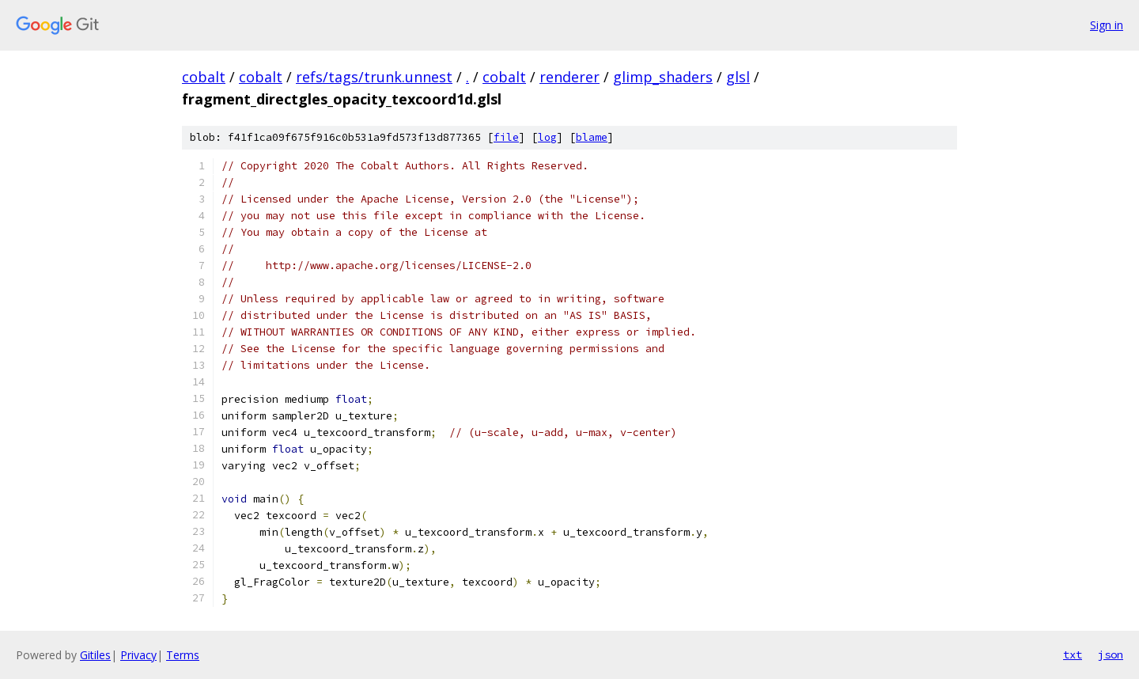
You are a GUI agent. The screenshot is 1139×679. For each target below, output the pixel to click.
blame (591, 137)
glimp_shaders (663, 76)
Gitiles (95, 654)
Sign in (1106, 24)
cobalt (203, 76)
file (506, 137)
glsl (738, 76)
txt (1072, 654)
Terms (182, 654)
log (547, 137)
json (1110, 654)
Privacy (138, 654)
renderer (569, 76)
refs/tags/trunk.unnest (374, 76)
